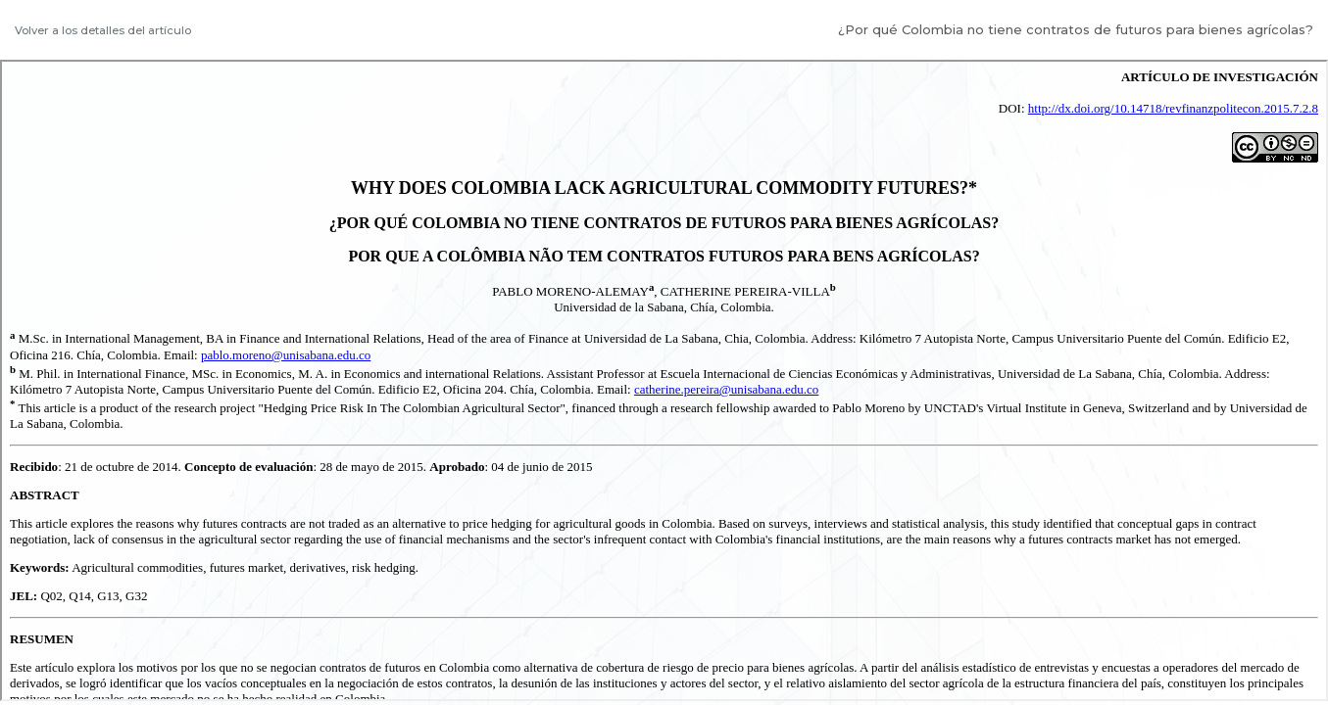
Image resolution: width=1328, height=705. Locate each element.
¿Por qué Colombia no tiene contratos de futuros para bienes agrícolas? (1075, 29)
